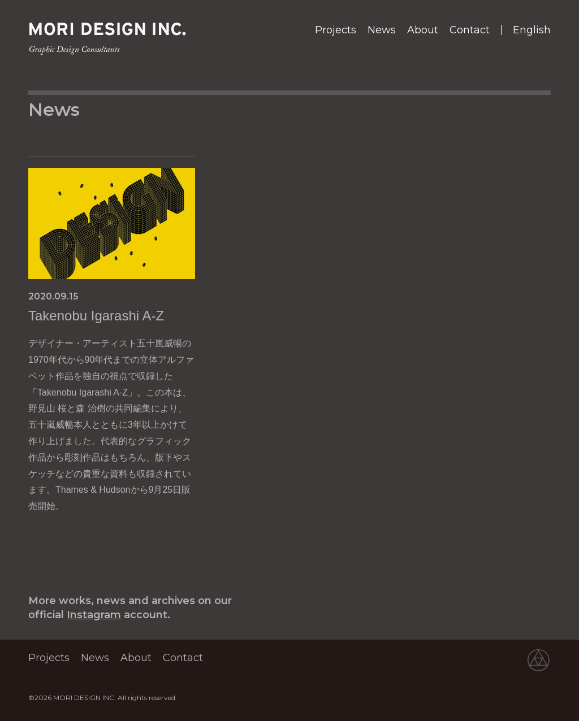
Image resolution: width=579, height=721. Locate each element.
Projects (335, 30)
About (422, 30)
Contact (470, 30)
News (382, 30)
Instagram (94, 615)
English (532, 30)
